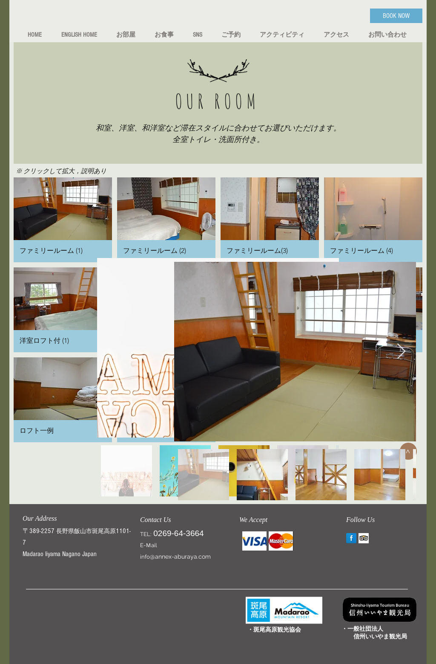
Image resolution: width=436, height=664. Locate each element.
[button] (63, 219)
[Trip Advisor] (364, 538)
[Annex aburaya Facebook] (351, 538)
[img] (254, 541)
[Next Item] (401, 351)
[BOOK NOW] (396, 16)
